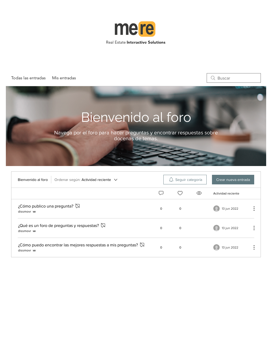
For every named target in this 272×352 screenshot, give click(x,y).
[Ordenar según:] (86, 179)
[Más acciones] (251, 208)
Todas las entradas (28, 77)
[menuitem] (185, 179)
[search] (234, 78)
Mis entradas (64, 77)
